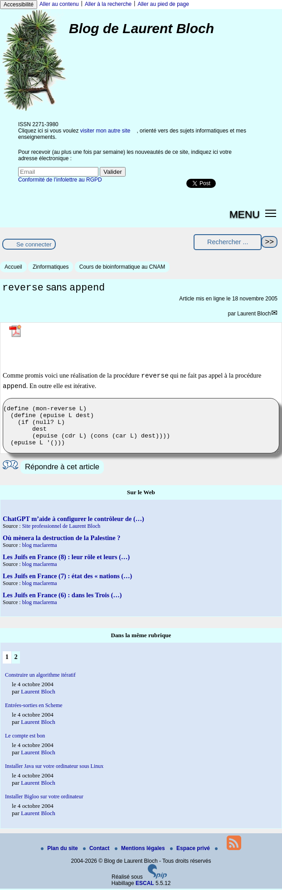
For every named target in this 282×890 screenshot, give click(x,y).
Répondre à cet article (62, 468)
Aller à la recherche (108, 4)
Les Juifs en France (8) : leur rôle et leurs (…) (66, 558)
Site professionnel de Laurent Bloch (61, 527)
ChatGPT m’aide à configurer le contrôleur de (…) (73, 520)
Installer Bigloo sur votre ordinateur (44, 798)
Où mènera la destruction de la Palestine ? (61, 539)
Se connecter (34, 244)
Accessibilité (19, 4)
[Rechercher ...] (228, 242)
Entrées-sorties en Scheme (34, 706)
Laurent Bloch (254, 315)
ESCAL (145, 884)
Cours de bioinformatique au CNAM (122, 267)
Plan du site (60, 849)
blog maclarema (39, 546)
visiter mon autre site (105, 131)
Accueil (13, 267)
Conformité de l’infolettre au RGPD (60, 180)
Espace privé (190, 849)
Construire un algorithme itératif (40, 676)
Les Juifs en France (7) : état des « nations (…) (67, 577)
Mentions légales (140, 849)
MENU (244, 214)
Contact (97, 849)
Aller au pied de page (163, 4)
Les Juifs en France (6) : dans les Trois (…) (62, 596)
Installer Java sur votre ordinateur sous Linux (54, 767)
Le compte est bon (25, 737)
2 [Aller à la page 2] (15, 658)
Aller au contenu (59, 4)
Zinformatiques (50, 267)
